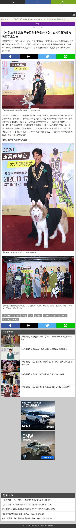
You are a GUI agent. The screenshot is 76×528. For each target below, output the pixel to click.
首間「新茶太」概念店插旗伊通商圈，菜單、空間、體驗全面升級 (27, 518)
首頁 (2, 19)
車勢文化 (6, 316)
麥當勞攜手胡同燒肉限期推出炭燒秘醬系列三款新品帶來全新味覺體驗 (29, 509)
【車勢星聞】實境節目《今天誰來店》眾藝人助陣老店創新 (42, 374)
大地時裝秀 (62, 316)
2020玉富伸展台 (50, 316)
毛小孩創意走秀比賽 (10, 320)
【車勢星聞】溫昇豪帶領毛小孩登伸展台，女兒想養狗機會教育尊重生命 (39, 19)
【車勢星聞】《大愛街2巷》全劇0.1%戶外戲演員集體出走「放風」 (27, 505)
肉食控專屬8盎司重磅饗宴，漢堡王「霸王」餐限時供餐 (23, 514)
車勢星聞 (15, 316)
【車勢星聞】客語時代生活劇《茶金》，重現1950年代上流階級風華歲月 (46, 338)
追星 (30, 316)
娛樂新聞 (38, 316)
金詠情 (7, 51)
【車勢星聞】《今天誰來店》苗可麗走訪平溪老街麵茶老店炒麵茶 (45, 387)
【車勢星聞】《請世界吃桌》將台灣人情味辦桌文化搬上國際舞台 (27, 500)
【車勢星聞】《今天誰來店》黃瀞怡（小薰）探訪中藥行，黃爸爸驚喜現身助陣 (46, 363)
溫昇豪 (5, 115)
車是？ (8, 19)
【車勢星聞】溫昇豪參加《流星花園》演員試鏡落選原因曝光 (43, 349)
